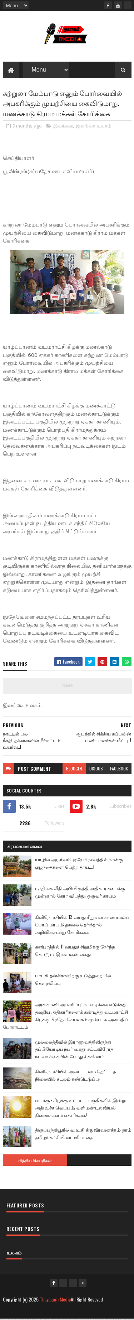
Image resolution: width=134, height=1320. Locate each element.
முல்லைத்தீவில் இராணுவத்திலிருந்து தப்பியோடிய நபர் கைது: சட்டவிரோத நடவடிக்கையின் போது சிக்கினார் (74, 1050)
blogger (74, 769)
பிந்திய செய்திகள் (34, 1161)
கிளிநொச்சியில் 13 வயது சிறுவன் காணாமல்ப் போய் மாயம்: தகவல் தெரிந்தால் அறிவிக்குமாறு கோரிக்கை (82, 925)
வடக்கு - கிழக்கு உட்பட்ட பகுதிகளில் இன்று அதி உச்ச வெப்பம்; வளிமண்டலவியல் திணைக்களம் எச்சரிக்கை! (80, 1108)
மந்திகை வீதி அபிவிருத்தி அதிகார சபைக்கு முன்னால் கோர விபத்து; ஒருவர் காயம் (80, 892)
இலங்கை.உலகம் (93, 127)
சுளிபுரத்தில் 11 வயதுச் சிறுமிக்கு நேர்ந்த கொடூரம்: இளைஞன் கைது (75, 951)
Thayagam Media (55, 1300)
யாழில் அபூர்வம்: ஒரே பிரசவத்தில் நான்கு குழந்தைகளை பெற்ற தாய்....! (79, 863)
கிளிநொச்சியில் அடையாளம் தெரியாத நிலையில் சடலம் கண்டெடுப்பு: (75, 1075)
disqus (96, 769)
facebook (119, 769)
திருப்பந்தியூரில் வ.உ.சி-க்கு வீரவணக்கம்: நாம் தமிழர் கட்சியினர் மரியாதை (83, 1134)
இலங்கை (63, 127)
